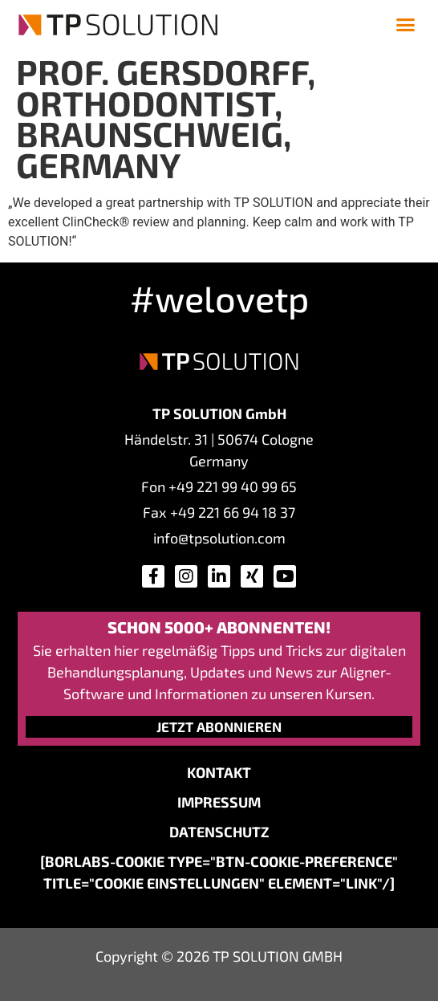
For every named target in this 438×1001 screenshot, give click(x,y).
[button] (406, 25)
